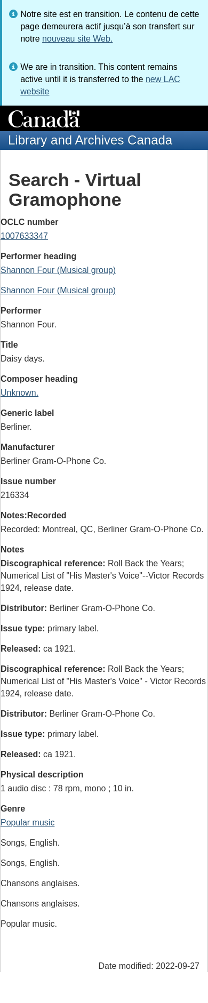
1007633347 (24, 235)
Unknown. (19, 392)
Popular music (27, 822)
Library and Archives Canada (90, 140)
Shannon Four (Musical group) (58, 270)
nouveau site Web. (77, 38)
